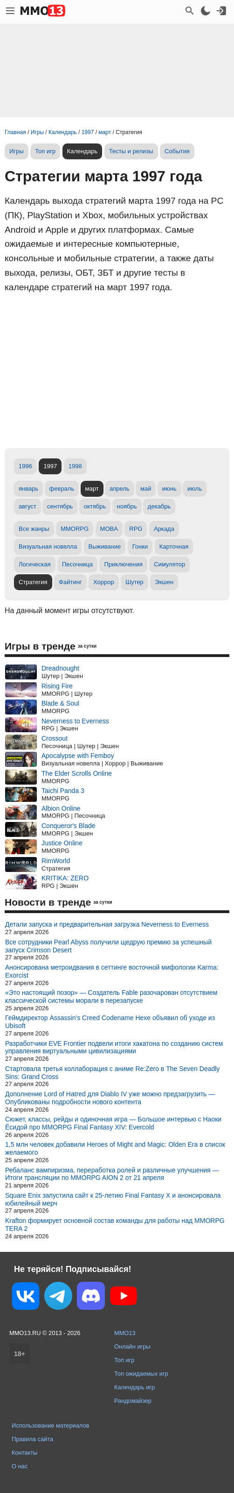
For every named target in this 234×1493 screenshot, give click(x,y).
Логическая (35, 564)
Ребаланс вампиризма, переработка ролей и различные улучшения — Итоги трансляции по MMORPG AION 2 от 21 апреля (112, 1174)
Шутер (134, 582)
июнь (169, 488)
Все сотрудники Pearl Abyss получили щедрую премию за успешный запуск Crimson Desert (108, 946)
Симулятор (169, 564)
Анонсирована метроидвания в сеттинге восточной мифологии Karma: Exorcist (112, 971)
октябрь (95, 506)
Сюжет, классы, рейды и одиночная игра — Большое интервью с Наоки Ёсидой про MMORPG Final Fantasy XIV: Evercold (113, 1123)
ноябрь (127, 506)
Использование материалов (50, 1425)
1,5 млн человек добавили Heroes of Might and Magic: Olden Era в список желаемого (115, 1148)
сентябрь (60, 506)
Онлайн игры (132, 1346)
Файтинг (70, 582)
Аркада (164, 528)
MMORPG (75, 528)
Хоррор (103, 582)
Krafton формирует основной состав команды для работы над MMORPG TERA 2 (115, 1224)
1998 (75, 466)
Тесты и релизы (131, 151)
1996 (25, 466)
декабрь (159, 506)
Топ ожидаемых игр (141, 1373)
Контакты (24, 1452)
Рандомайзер (132, 1400)
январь (28, 488)
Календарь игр (134, 1387)
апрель (120, 488)
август (27, 506)
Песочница (77, 564)
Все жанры (34, 528)
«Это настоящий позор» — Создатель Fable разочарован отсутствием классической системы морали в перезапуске (111, 996)
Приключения (123, 564)
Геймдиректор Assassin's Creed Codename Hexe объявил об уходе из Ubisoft (110, 1021)
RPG (135, 528)
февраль (62, 488)
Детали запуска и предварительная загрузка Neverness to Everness (107, 924)
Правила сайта (32, 1439)
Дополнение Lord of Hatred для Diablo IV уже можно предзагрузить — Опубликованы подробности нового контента (110, 1098)
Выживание (105, 546)
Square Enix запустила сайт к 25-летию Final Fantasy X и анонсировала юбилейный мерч (112, 1199)
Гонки (140, 546)
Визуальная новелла (48, 546)
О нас (20, 1466)
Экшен (164, 582)
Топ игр (45, 151)
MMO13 (125, 1332)
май (145, 488)
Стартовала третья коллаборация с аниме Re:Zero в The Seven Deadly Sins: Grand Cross (112, 1072)
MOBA (109, 528)
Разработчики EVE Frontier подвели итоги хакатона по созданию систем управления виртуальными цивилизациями (114, 1047)
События (177, 151)
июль (194, 488)
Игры (16, 151)
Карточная (174, 546)
